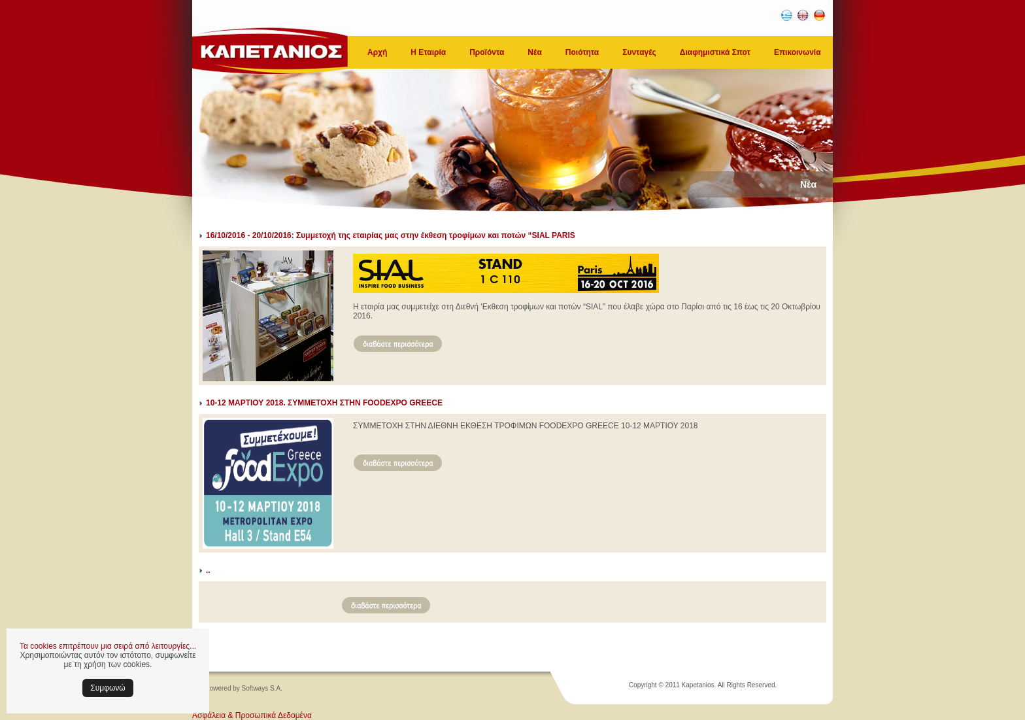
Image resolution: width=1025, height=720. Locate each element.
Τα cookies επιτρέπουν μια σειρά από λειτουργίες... (108, 646)
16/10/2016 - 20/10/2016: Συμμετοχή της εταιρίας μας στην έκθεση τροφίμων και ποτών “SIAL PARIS (390, 235)
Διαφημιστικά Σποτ (715, 52)
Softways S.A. (262, 688)
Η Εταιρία (428, 52)
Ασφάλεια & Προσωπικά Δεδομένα (252, 715)
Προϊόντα (486, 52)
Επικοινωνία (797, 52)
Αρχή (377, 52)
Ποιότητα (582, 52)
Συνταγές (639, 52)
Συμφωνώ (107, 688)
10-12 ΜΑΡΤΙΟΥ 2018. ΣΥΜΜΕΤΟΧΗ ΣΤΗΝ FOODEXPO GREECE (324, 402)
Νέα (534, 52)
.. (208, 570)
